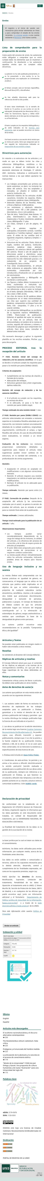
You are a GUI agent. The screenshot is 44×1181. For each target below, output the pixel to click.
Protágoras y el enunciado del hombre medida (21, 1049)
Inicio (4, 13)
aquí (40, 339)
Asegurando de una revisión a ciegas (17, 146)
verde (34, 783)
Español (6, 1022)
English (6, 1018)
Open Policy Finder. (31, 755)
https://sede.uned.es (20, 906)
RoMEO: (29, 783)
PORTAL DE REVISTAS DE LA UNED (16, 1158)
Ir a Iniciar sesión (21, 35)
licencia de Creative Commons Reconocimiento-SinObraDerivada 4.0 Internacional (22, 1131)
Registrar (18, 37)
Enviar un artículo (11, 926)
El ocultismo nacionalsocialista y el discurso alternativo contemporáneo (20, 1034)
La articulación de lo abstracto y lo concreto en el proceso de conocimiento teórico (21, 1056)
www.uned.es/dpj (10, 903)
